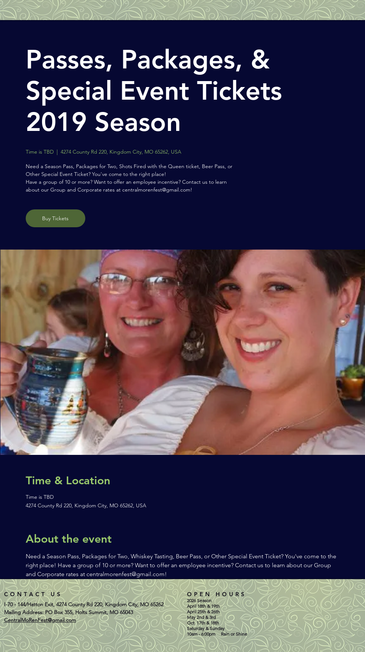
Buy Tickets (55, 218)
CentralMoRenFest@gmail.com (40, 620)
